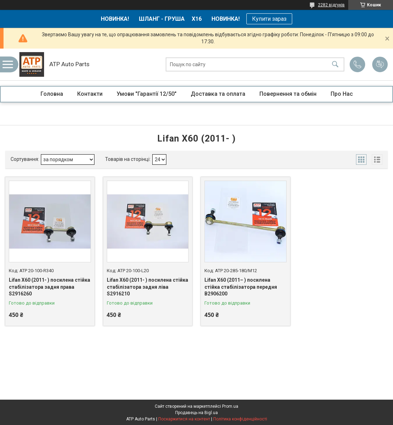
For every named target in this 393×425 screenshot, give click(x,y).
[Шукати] (335, 64)
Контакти (90, 93)
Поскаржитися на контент (184, 419)
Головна (52, 93)
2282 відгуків (331, 4)
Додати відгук (380, 64)
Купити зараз (269, 18)
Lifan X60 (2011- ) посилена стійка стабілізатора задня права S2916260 (49, 286)
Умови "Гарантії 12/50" (147, 93)
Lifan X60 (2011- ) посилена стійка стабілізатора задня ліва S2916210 (147, 286)
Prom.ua (230, 406)
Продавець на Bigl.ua (196, 412)
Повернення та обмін (288, 93)
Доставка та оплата (218, 93)
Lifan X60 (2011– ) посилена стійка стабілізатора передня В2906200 (240, 286)
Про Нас (342, 93)
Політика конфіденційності (240, 419)
